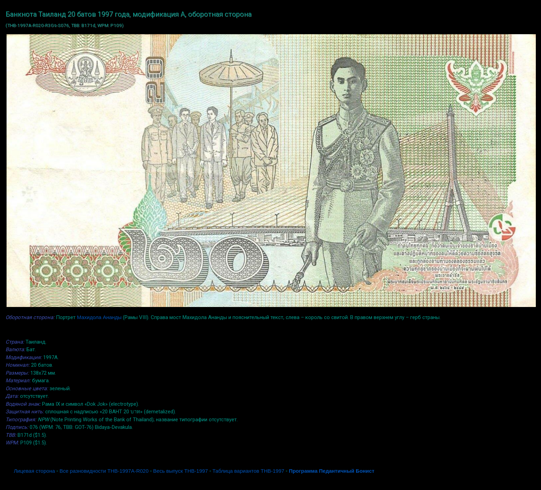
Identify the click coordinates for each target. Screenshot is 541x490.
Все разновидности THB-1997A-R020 (104, 471)
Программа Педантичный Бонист (331, 471)
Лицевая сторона (34, 471)
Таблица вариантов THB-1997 (248, 471)
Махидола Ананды (99, 317)
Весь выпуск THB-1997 (180, 471)
